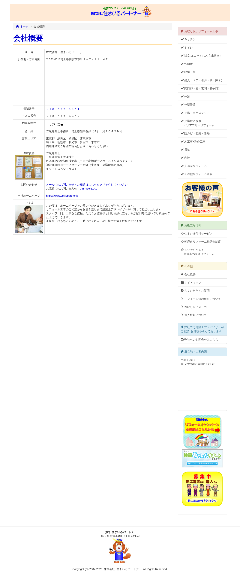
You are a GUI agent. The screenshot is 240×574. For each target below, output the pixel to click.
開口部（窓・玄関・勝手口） (201, 88)
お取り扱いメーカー (195, 306)
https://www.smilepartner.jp (62, 195)
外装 (185, 96)
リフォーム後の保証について (201, 298)
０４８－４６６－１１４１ (63, 108)
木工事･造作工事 (193, 141)
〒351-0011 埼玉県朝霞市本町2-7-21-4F (201, 383)
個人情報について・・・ (198, 315)
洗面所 (187, 63)
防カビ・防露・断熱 (195, 133)
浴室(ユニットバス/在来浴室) (201, 55)
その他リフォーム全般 (196, 174)
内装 (185, 157)
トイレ (187, 47)
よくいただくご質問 (195, 290)
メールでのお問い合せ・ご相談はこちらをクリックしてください (87, 184)
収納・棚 (188, 72)
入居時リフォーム (194, 166)
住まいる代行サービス (196, 233)
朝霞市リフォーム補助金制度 (201, 241)
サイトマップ (191, 282)
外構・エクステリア (195, 112)
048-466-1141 (88, 188)
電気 (185, 149)
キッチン (188, 39)
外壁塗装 (188, 104)
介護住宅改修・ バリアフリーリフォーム (197, 123)
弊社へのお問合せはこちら (199, 339)
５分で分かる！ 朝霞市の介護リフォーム (197, 252)
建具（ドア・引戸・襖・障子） (202, 80)
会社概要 (188, 274)
